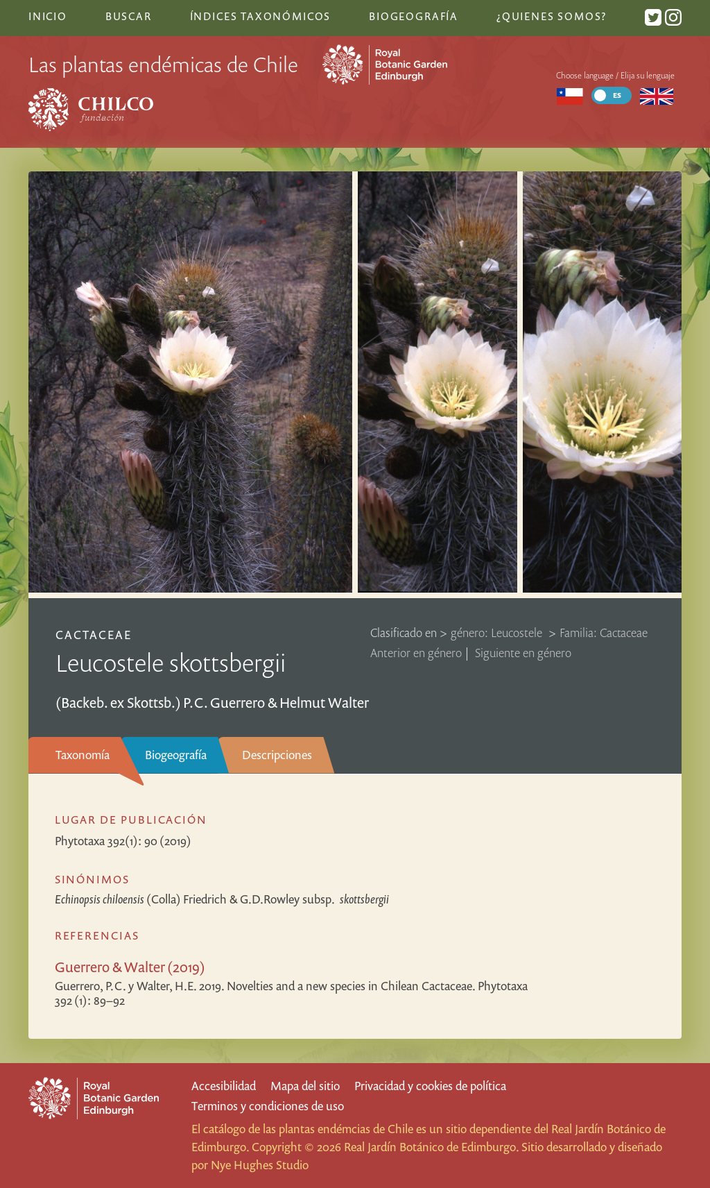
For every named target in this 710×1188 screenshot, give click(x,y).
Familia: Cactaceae (604, 632)
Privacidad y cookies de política (430, 1086)
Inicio (47, 16)
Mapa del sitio (305, 1086)
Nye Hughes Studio (260, 1165)
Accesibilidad (223, 1086)
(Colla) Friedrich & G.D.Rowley (222, 899)
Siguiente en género (523, 653)
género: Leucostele (498, 632)
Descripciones (277, 755)
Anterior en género (416, 653)
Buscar (128, 16)
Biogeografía (176, 755)
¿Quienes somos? (551, 16)
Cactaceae (93, 635)
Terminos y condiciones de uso (267, 1106)
